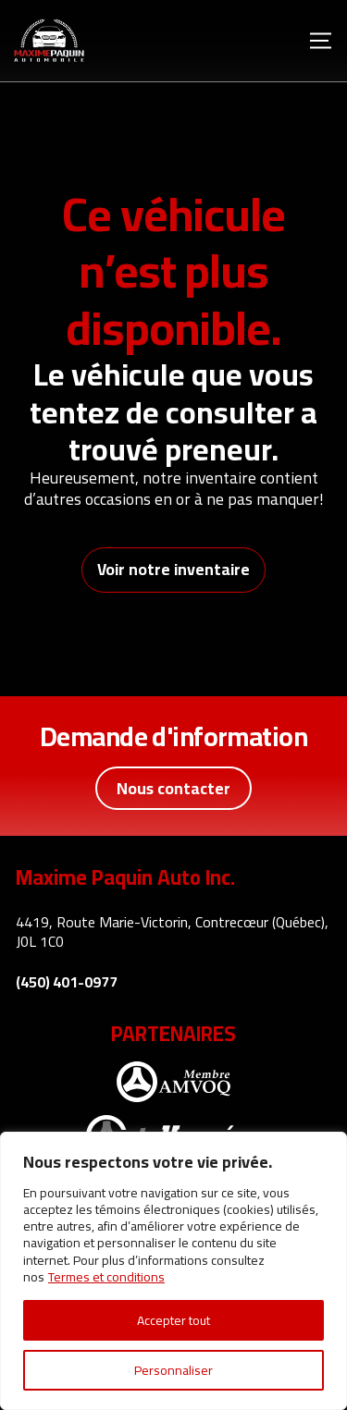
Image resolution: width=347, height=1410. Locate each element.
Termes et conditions (106, 1277)
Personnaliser (173, 1370)
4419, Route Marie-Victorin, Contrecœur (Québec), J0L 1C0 (172, 931)
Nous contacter (173, 788)
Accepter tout (173, 1320)
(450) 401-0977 (67, 982)
